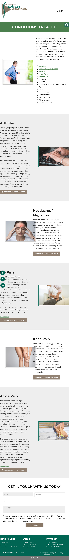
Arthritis (41, 66)
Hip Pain (41, 71)
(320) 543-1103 (6, 542)
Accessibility (50, 553)
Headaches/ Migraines (47, 69)
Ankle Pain (42, 77)
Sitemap (42, 553)
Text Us (34, 558)
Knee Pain (42, 74)
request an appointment (27, 253)
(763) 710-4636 (53, 542)
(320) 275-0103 (30, 542)
